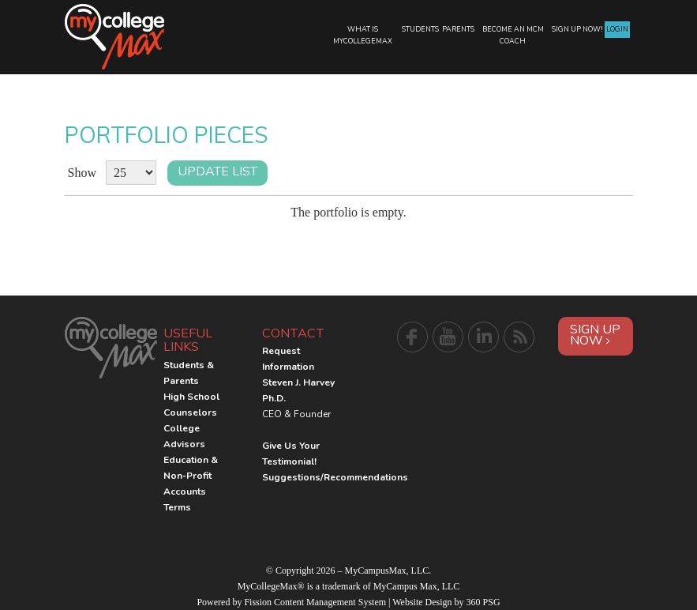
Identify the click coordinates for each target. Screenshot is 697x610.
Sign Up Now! (577, 29)
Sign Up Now (595, 335)
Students (420, 29)
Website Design (422, 602)
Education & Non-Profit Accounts (190, 476)
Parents (458, 29)
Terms (177, 507)
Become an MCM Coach (513, 35)
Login (617, 29)
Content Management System (330, 602)
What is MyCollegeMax (362, 35)
